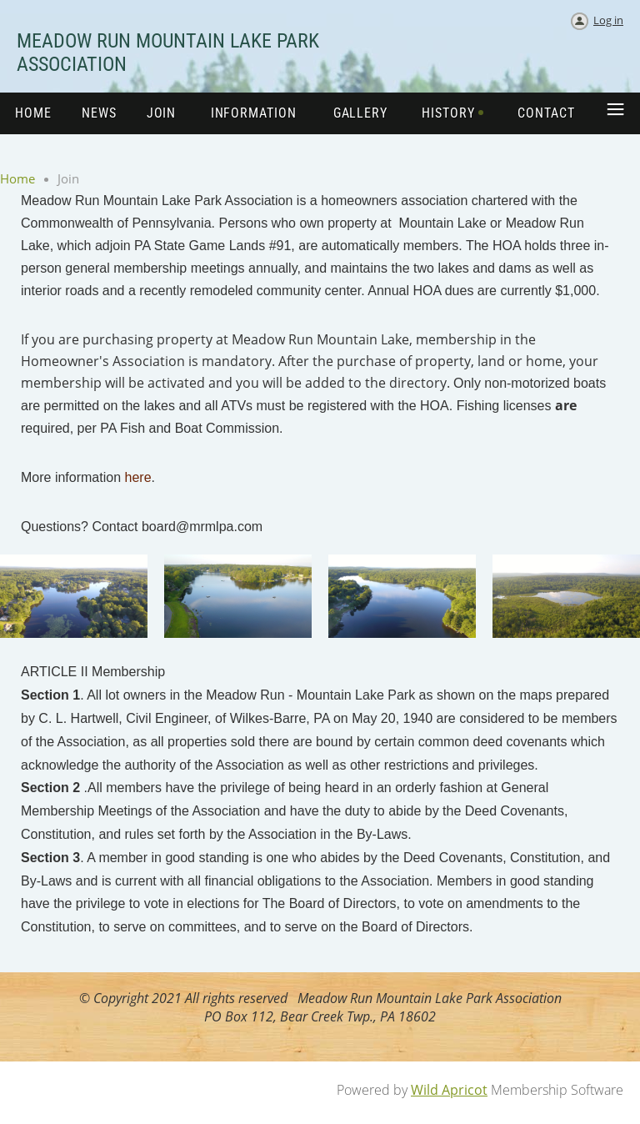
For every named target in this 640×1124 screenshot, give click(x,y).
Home (17, 178)
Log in (608, 20)
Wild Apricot (449, 1090)
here (138, 477)
